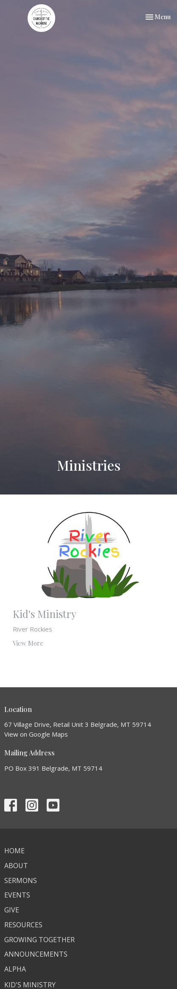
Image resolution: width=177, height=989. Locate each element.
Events (17, 895)
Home (14, 850)
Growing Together (39, 939)
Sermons (20, 880)
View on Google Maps (36, 734)
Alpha (15, 969)
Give (11, 910)
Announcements (35, 954)
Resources (23, 924)
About (16, 865)
